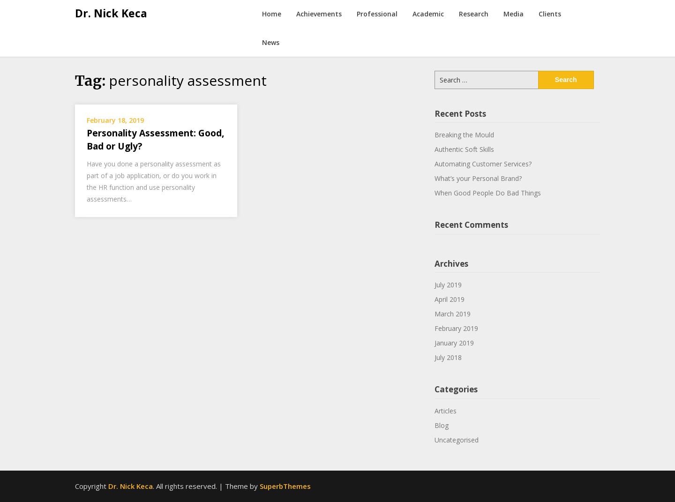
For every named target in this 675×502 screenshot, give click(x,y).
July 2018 (448, 357)
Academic (428, 13)
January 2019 (454, 342)
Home (271, 13)
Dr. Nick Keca (111, 13)
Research (473, 13)
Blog (442, 425)
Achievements (319, 13)
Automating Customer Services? (483, 163)
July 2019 (448, 284)
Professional (377, 13)
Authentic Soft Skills (464, 149)
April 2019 (450, 299)
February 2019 (456, 328)
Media (513, 13)
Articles (446, 410)
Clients (550, 13)
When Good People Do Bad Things (488, 192)
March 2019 (453, 313)
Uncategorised (457, 439)
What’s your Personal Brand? (478, 178)
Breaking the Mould (464, 134)
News (270, 42)
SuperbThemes (285, 486)
